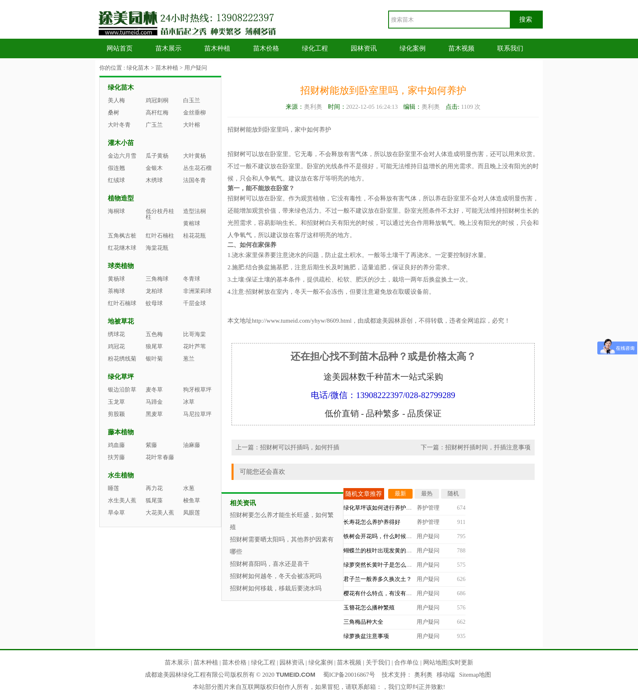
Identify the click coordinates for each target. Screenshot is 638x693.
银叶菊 (154, 359)
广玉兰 (154, 125)
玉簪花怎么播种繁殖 (369, 608)
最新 (400, 494)
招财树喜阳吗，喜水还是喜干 (269, 564)
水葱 (188, 488)
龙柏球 (154, 291)
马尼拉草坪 (197, 414)
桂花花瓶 (194, 236)
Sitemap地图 (475, 674)
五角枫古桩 (122, 236)
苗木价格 (266, 48)
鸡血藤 (116, 445)
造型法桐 (194, 211)
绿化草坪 (121, 376)
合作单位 (406, 662)
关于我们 (378, 662)
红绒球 (116, 180)
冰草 (188, 402)
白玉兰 (191, 100)
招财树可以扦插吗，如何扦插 (299, 447)
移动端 (446, 674)
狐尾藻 (154, 500)
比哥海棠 (194, 334)
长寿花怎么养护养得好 (371, 522)
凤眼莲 (191, 513)
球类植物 (121, 265)
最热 (427, 494)
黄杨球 (116, 279)
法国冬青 (194, 180)
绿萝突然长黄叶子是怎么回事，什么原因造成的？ (406, 565)
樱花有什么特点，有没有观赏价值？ (389, 593)
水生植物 (121, 475)
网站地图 (435, 662)
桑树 (113, 113)
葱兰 (188, 359)
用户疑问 (195, 68)
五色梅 (154, 334)
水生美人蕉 (122, 500)
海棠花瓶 (157, 248)
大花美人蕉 (160, 513)
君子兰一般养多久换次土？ (377, 579)
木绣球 (154, 180)
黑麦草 (154, 414)
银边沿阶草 (122, 390)
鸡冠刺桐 (157, 100)
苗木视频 (461, 48)
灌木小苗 (121, 142)
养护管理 (428, 508)
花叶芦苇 (194, 346)
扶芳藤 (116, 457)
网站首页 (120, 48)
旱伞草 (116, 513)
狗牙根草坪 (197, 390)
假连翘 (116, 168)
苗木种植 (217, 48)
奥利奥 (423, 674)
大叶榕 (191, 125)
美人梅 (116, 100)
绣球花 (116, 334)
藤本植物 (121, 432)
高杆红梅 (157, 113)
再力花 (154, 488)
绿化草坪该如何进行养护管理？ (383, 508)
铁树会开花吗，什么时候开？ (380, 536)
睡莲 (113, 488)
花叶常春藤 (160, 457)
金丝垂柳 (194, 113)
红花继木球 (122, 248)
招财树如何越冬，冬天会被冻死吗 (275, 576)
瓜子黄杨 (157, 156)
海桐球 (116, 211)
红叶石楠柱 (160, 236)
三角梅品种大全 (363, 622)
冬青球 (191, 279)
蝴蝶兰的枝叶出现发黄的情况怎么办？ (391, 551)
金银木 (154, 168)
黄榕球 (191, 223)
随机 (453, 494)
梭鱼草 (191, 500)
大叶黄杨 (194, 156)
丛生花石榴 (197, 168)
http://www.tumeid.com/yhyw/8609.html (302, 320)
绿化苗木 (138, 68)
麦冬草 (154, 390)
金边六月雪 (122, 156)
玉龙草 (116, 402)
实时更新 (461, 662)
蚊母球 (154, 303)
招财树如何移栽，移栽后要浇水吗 (275, 588)
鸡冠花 (116, 346)
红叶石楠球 (122, 303)
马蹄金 (154, 402)
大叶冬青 (119, 125)
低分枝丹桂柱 (160, 214)
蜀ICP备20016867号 (349, 674)
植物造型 (121, 198)
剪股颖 (116, 414)
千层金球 (194, 303)
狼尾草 (154, 346)
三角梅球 (157, 279)
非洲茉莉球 (197, 291)
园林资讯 (364, 48)
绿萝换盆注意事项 (366, 636)
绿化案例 (413, 48)
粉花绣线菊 (122, 359)
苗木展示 (168, 48)
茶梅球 (116, 291)
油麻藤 (191, 445)
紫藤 (151, 445)
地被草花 (121, 321)
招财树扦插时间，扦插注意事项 (488, 447)
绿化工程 (315, 48)
